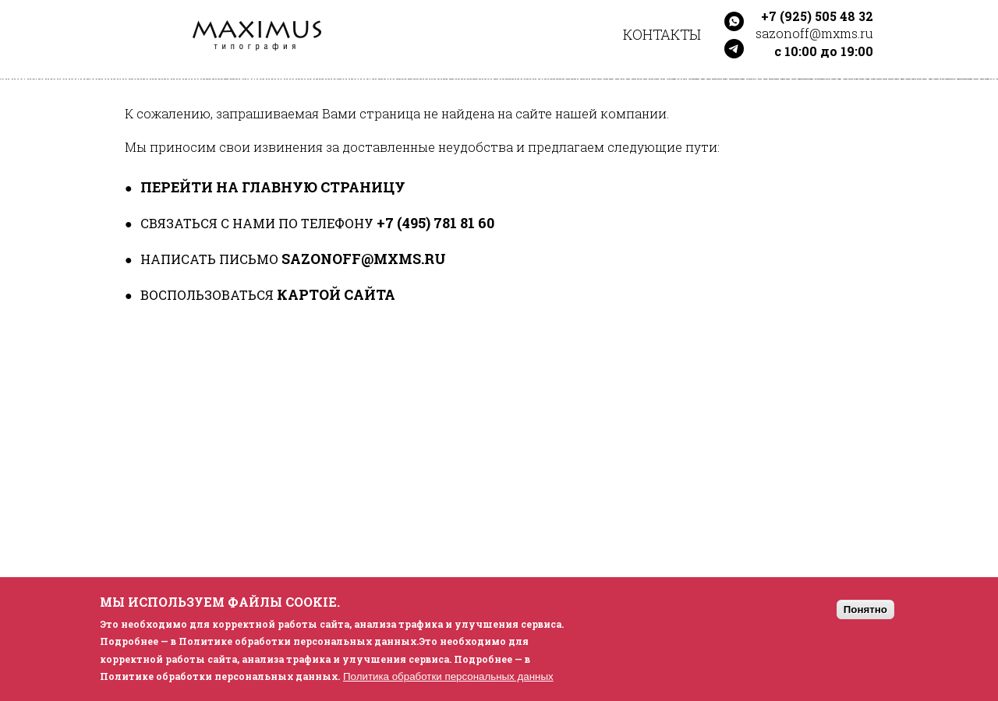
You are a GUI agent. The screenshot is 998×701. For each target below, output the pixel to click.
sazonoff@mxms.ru (363, 258)
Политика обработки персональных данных (448, 676)
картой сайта (336, 294)
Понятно (865, 609)
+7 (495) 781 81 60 (435, 222)
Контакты (662, 34)
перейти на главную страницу (272, 187)
